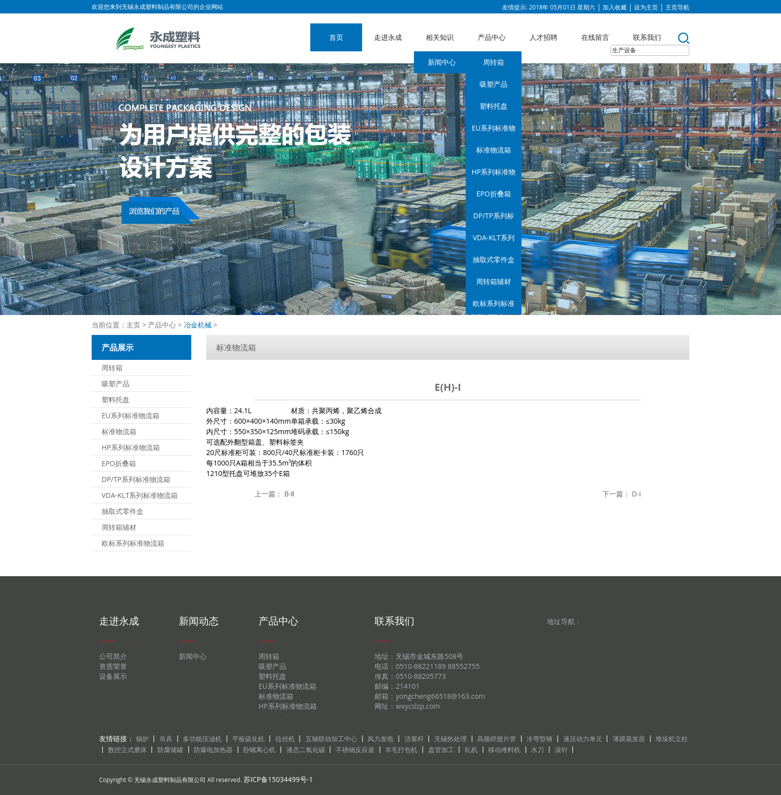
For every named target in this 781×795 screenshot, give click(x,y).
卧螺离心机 (259, 749)
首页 (336, 37)
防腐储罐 (170, 749)
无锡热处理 (450, 738)
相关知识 (440, 37)
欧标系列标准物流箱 (494, 307)
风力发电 (380, 738)
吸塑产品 (494, 84)
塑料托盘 (494, 106)
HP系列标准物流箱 (494, 175)
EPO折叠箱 (493, 193)
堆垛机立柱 (671, 738)
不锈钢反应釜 (355, 749)
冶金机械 (198, 324)
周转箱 (493, 62)
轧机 (471, 749)
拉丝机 (285, 738)
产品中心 (492, 37)
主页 (133, 324)
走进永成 (388, 37)
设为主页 (646, 7)
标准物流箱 (493, 150)
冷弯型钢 (539, 738)
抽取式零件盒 (494, 259)
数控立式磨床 (127, 749)
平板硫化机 (248, 738)
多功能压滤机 (202, 738)
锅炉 (142, 738)
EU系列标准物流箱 (494, 131)
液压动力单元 (582, 738)
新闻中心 (442, 62)
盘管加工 (441, 749)
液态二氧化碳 (305, 749)
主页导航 (677, 7)
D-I (636, 493)
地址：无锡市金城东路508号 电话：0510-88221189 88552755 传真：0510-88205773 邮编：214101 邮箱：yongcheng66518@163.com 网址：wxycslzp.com (430, 681)
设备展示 (113, 676)
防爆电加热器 (213, 749)
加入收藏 (615, 7)
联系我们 (647, 37)
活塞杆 (414, 738)
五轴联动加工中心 (331, 738)
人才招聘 (543, 37)
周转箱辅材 (493, 281)
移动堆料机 (504, 749)
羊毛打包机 (401, 749)
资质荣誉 (113, 666)
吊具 (165, 738)
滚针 (561, 749)
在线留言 (595, 37)
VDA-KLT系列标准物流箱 (493, 241)
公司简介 (113, 656)
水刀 (537, 749)
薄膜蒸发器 (629, 738)
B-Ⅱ (289, 493)
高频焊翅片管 (496, 738)
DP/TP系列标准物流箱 (493, 219)
